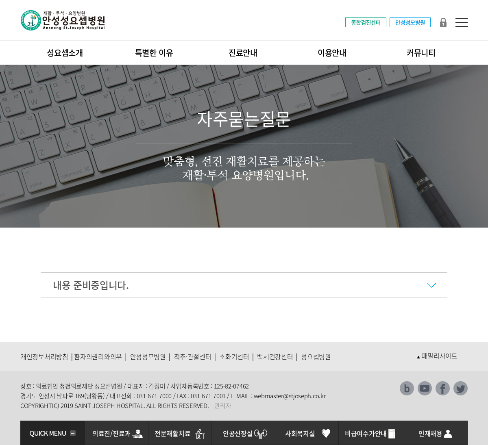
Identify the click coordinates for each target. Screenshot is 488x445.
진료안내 (243, 53)
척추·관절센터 (192, 356)
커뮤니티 (421, 53)
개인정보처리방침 (44, 356)
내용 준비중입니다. (91, 285)
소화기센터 (234, 356)
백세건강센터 (275, 356)
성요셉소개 (65, 53)
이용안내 (332, 53)
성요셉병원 (316, 356)
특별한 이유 (154, 53)
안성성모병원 (148, 356)
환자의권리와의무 (98, 356)
